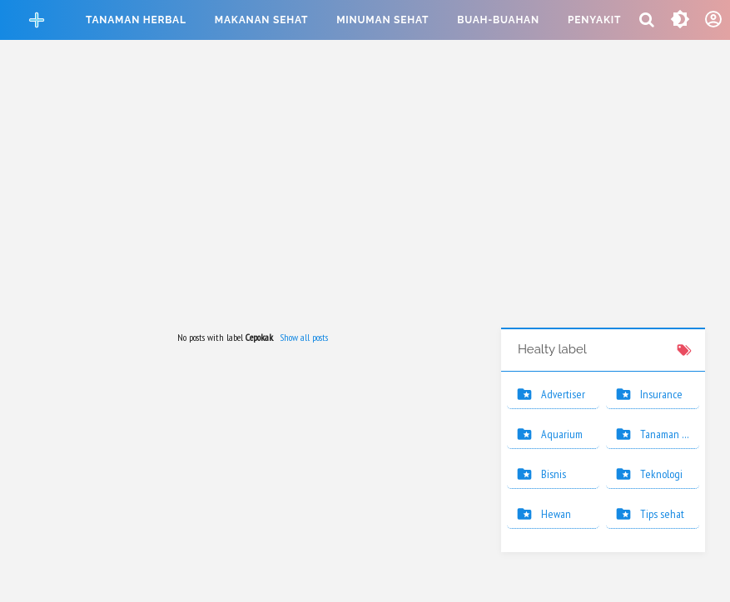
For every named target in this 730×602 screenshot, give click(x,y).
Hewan (556, 513)
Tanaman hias (669, 434)
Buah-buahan (498, 20)
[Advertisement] (365, 186)
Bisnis (553, 473)
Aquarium (562, 434)
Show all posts (304, 337)
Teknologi (661, 473)
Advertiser (563, 394)
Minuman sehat (382, 20)
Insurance (661, 394)
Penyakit (594, 20)
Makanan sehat (261, 20)
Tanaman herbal (136, 20)
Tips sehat (662, 513)
